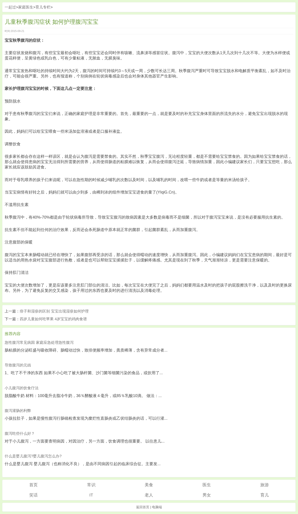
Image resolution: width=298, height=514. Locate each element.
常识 (91, 484)
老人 (149, 495)
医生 (207, 484)
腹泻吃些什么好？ (20, 433)
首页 (33, 484)
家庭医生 (25, 7)
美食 (149, 484)
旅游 (264, 484)
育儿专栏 (43, 7)
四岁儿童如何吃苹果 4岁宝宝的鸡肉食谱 (53, 319)
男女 (207, 495)
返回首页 (142, 507)
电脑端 (157, 507)
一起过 (10, 7)
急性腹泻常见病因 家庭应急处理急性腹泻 (39, 342)
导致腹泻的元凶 (18, 365)
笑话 (33, 495)
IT (91, 495)
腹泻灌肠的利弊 (18, 411)
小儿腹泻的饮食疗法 (22, 388)
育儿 (264, 495)
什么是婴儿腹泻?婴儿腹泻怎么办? (33, 456)
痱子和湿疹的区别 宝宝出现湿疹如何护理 (54, 311)
